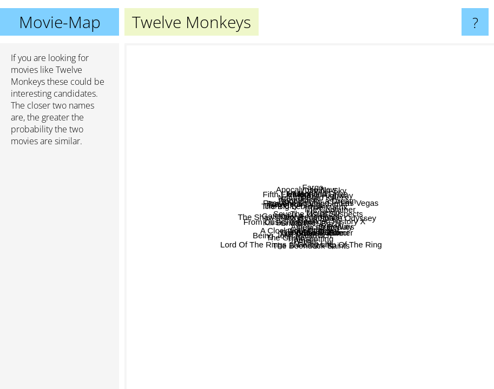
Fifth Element (152, 148)
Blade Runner (400, 206)
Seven (222, 237)
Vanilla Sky (443, 124)
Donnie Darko (334, 227)
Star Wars (421, 262)
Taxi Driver (300, 161)
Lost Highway (429, 132)
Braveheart (166, 235)
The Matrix (347, 260)
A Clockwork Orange (348, 167)
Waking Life (408, 352)
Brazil (418, 224)
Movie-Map (60, 22)
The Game (242, 381)
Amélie (375, 265)
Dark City (178, 174)
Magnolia (327, 107)
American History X (274, 262)
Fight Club (307, 220)
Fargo (349, 74)
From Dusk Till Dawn (166, 299)
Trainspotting (309, 276)
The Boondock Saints (243, 365)
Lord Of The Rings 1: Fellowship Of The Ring (356, 330)
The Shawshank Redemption (283, 204)
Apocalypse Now (347, 90)
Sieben (477, 54)
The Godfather (306, 123)
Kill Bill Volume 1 (249, 193)
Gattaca (143, 210)
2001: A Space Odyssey (407, 160)
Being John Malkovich (299, 335)
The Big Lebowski (339, 160)
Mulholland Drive (399, 170)
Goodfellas (288, 180)
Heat (209, 79)
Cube (433, 359)
